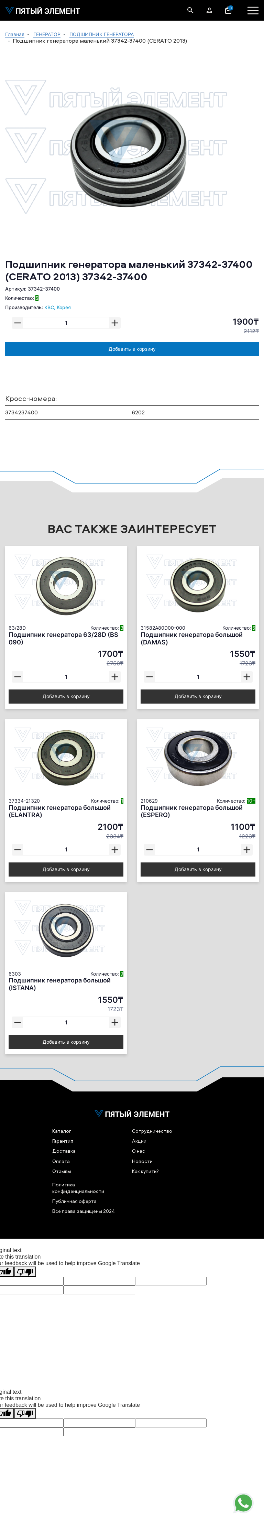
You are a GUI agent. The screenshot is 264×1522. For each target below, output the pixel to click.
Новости (142, 1161)
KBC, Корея (57, 307)
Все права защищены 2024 (83, 1211)
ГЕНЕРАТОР (46, 34)
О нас (138, 1151)
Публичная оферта (74, 1201)
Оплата (61, 1161)
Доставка (64, 1151)
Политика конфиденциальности (78, 1187)
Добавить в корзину (132, 349)
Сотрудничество (152, 1131)
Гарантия (62, 1141)
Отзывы (61, 1171)
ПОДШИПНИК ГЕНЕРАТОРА (101, 34)
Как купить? (145, 1171)
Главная (14, 34)
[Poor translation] (25, 1271)
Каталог (61, 1131)
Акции (139, 1141)
